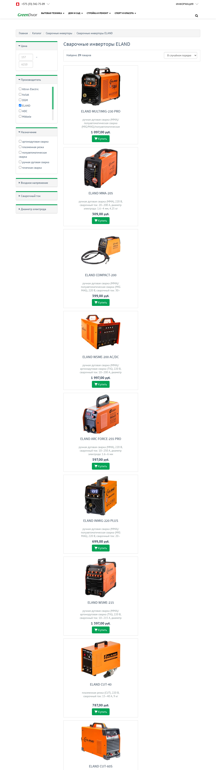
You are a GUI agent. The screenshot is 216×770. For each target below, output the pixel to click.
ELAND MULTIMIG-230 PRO (84, 111)
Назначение (28, 132)
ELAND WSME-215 (84, 275)
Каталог (37, 33)
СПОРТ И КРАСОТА (125, 13)
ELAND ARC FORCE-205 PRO (84, 438)
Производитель (31, 79)
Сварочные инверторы (59, 33)
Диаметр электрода (33, 209)
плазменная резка (31, 147)
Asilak (24, 94)
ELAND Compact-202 (131, 357)
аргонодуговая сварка (34, 141)
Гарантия (116, 674)
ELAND (24, 105)
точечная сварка (30, 167)
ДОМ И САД (76, 13)
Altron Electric (29, 89)
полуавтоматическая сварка (33, 154)
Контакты (116, 679)
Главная (23, 33)
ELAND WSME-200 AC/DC (84, 193)
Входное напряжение (34, 183)
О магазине (117, 689)
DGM (23, 100)
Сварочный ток (30, 196)
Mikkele (25, 116)
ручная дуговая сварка (34, 162)
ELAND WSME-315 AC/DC (84, 602)
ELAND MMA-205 (132, 111)
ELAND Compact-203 (84, 357)
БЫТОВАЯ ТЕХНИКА (53, 13)
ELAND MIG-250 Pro (179, 357)
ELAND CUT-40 (132, 275)
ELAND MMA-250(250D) (179, 602)
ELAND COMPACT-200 (179, 111)
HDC (23, 111)
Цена (24, 46)
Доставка (116, 684)
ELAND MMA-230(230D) (179, 438)
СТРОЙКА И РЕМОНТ (99, 13)
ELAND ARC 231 (131, 602)
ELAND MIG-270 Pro (132, 438)
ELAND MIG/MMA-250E (179, 520)
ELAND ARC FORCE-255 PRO (131, 193)
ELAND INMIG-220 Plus (179, 193)
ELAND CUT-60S (179, 275)
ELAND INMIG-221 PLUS (131, 520)
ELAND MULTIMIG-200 (84, 520)
